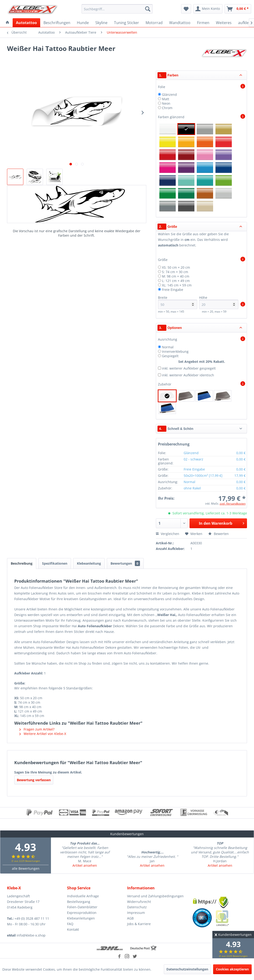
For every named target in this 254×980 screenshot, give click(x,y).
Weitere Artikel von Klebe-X (42, 733)
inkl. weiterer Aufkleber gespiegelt (189, 368)
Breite (177, 302)
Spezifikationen (54, 563)
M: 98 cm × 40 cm (175, 276)
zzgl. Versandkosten (233, 504)
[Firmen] (203, 22)
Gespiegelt (170, 356)
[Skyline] (101, 22)
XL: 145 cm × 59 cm (177, 285)
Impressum (136, 912)
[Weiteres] (224, 22)
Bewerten (218, 533)
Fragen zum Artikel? (36, 729)
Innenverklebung (175, 351)
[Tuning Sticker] (126, 22)
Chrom (167, 108)
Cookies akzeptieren (232, 969)
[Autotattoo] (26, 22)
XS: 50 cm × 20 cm (176, 267)
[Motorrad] (154, 22)
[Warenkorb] (238, 9)
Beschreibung (21, 563)
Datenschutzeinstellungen (187, 969)
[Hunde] (83, 22)
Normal (168, 347)
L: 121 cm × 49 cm (176, 280)
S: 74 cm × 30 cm (175, 272)
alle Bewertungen (25, 868)
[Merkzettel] (186, 9)
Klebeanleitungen (81, 918)
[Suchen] (148, 9)
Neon (166, 103)
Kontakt (73, 929)
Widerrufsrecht (139, 901)
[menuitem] (117, 9)
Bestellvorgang (78, 901)
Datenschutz (137, 907)
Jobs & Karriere (139, 924)
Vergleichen (167, 533)
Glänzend (169, 94)
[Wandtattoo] (180, 22)
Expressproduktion (82, 912)
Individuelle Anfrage (83, 896)
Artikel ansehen (84, 865)
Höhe (219, 302)
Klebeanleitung (89, 563)
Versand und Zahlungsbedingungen (155, 896)
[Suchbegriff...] (117, 9)
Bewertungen (125, 563)
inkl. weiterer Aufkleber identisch (188, 375)
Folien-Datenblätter (82, 907)
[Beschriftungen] (57, 22)
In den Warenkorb (221, 523)
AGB (130, 918)
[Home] (7, 22)
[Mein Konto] (207, 9)
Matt (165, 99)
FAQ (70, 924)
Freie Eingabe (172, 289)
